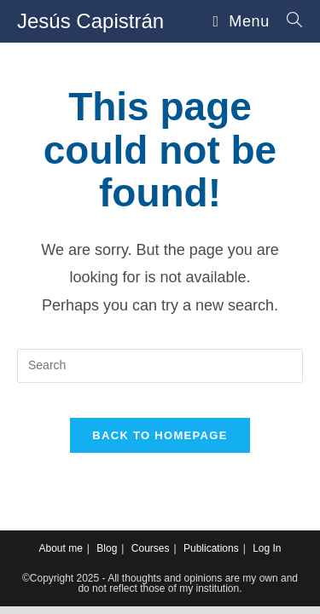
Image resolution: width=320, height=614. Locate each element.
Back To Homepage (159, 435)
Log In (267, 548)
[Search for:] (288, 21)
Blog (106, 548)
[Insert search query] (160, 366)
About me (60, 548)
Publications (211, 548)
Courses (150, 548)
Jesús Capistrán (90, 20)
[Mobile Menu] (244, 21)
